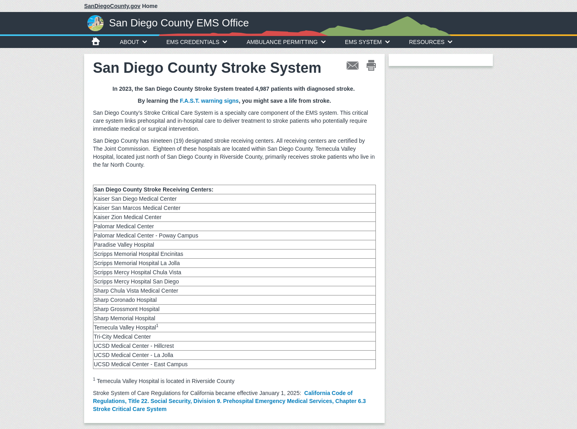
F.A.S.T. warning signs (209, 101)
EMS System (367, 42)
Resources (431, 42)
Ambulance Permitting (285, 42)
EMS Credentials (196, 42)
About (133, 42)
